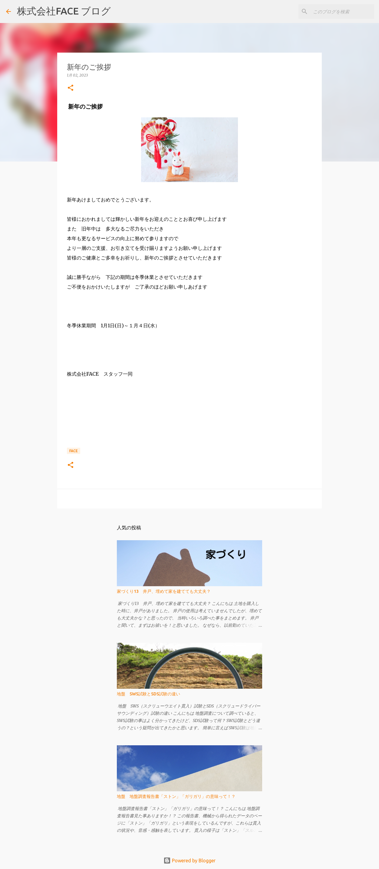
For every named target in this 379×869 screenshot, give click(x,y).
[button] (70, 88)
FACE (73, 451)
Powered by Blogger (189, 860)
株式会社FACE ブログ (64, 10)
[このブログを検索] (342, 11)
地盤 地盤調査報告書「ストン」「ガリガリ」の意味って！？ (176, 796)
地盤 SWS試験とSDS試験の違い (148, 693)
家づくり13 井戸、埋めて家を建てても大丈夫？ (164, 591)
